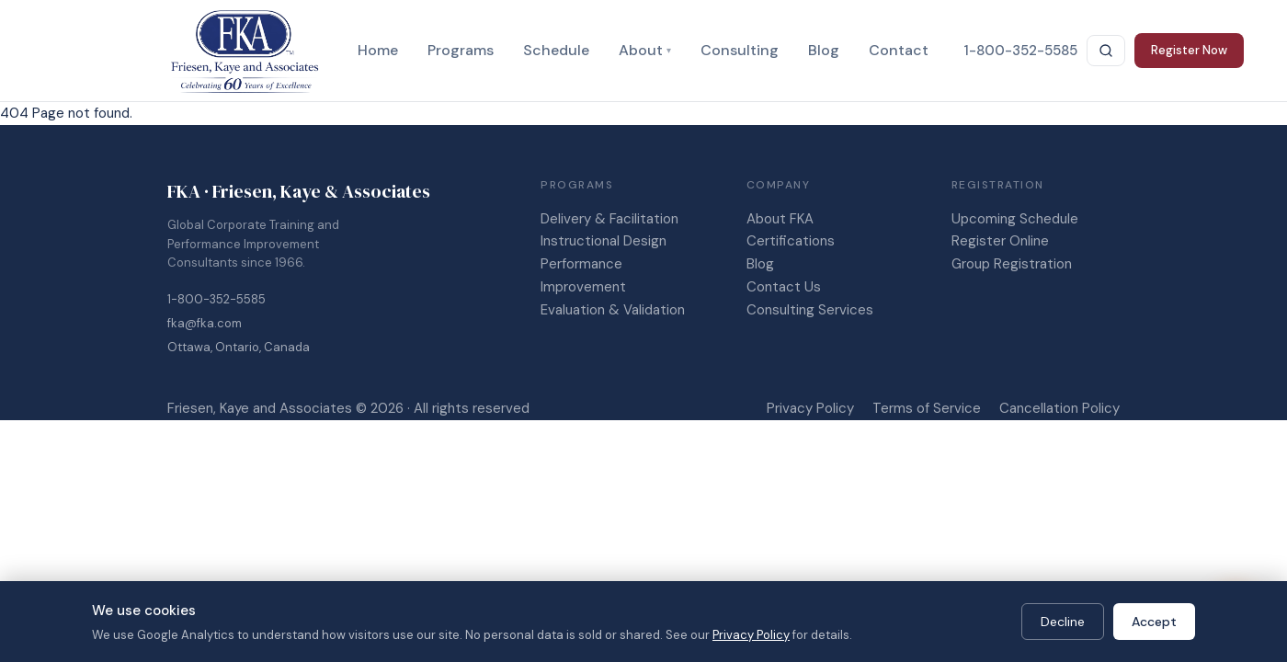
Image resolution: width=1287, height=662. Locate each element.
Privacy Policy (810, 408)
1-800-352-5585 (216, 299)
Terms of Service (926, 408)
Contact (898, 50)
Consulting (739, 50)
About (645, 50)
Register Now (1189, 50)
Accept (1154, 621)
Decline (1063, 621)
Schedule (556, 50)
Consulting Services (809, 310)
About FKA (780, 219)
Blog (823, 50)
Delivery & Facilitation (609, 219)
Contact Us (783, 287)
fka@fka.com (204, 323)
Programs (460, 50)
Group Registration (1011, 264)
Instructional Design (603, 241)
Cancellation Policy (1059, 408)
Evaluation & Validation (613, 310)
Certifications (790, 241)
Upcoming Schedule (1014, 219)
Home (378, 50)
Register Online (1000, 241)
